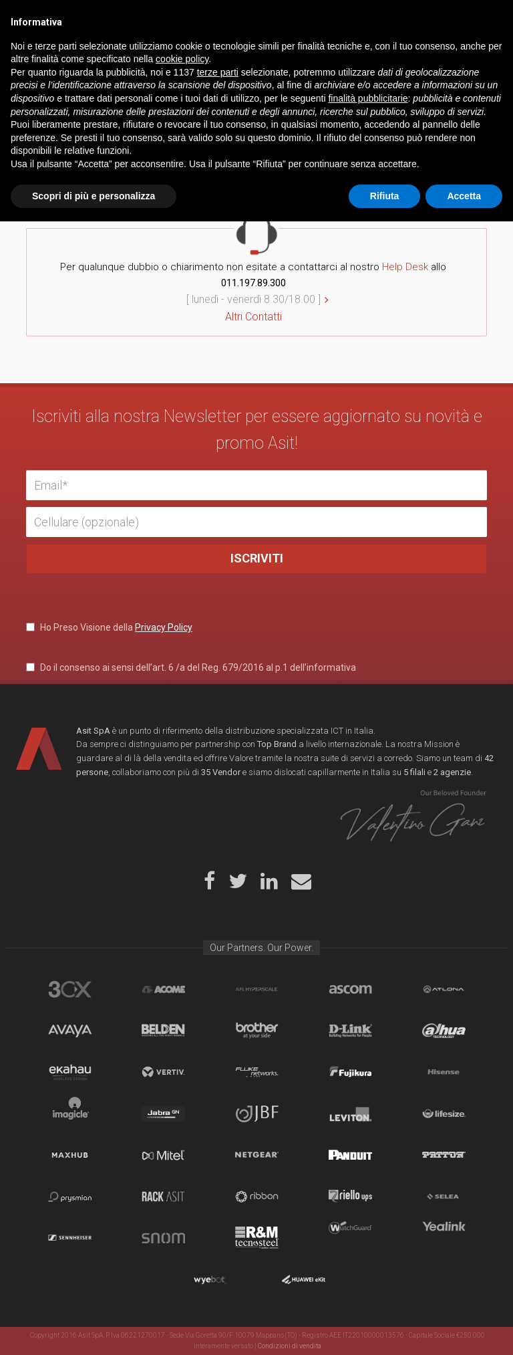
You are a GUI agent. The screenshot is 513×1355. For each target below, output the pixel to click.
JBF (257, 1113)
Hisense (444, 1072)
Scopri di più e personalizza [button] (93, 1329)
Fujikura (350, 1072)
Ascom (350, 989)
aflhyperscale (257, 989)
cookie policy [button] (182, 1192)
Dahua (444, 1030)
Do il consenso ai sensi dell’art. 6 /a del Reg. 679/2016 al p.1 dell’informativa (191, 667)
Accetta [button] (464, 1329)
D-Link (350, 1030)
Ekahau (70, 1072)
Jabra (163, 1113)
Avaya (70, 1030)
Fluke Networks (257, 1072)
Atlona (444, 989)
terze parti (217, 1206)
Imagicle (70, 1113)
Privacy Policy (163, 627)
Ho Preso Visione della (109, 627)
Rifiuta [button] (384, 1329)
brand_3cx (70, 989)
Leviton (350, 1113)
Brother (257, 1030)
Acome (163, 989)
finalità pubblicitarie (367, 1232)
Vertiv (163, 1072)
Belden (163, 1030)
